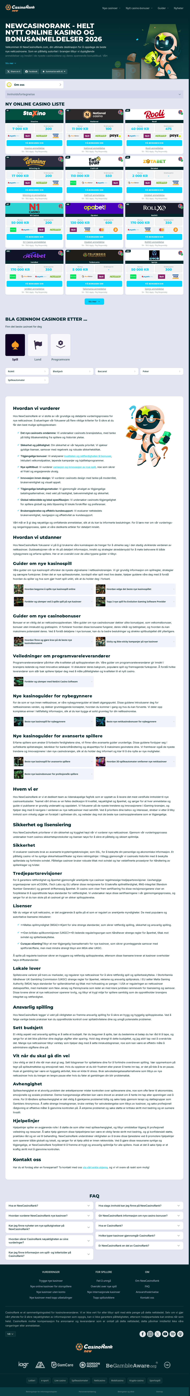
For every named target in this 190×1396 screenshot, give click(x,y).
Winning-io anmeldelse (34, 195)
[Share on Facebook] (31, 71)
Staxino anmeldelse (34, 148)
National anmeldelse (94, 148)
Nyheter (178, 8)
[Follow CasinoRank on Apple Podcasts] (180, 1334)
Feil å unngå (104, 1280)
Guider (162, 8)
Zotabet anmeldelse (154, 195)
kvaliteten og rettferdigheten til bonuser (87, 456)
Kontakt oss (147, 1297)
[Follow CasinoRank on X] (158, 1334)
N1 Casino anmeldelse (34, 242)
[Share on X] (13, 71)
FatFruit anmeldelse (94, 195)
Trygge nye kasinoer (51, 1280)
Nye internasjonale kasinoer (103, 1292)
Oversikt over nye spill (104, 1286)
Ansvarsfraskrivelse (147, 1292)
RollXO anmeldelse (154, 242)
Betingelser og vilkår (126, 1391)
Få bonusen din (34, 143)
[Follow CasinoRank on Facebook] (143, 1334)
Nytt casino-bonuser (138, 8)
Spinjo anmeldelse (154, 288)
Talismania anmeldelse (94, 288)
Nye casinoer (110, 8)
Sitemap (159, 1391)
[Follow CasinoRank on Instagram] (150, 1334)
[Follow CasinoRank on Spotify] (173, 1334)
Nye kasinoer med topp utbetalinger (50, 1297)
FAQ (147, 1286)
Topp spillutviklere (103, 1297)
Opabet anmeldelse (94, 242)
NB (10, 1333)
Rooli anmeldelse (154, 148)
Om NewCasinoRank (147, 1280)
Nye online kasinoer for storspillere (50, 1286)
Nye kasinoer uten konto (50, 1292)
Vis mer (94, 301)
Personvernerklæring (87, 1391)
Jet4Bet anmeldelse (34, 288)
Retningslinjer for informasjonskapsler (41, 1391)
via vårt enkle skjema (95, 1167)
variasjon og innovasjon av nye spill (74, 467)
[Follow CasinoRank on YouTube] (165, 1334)
